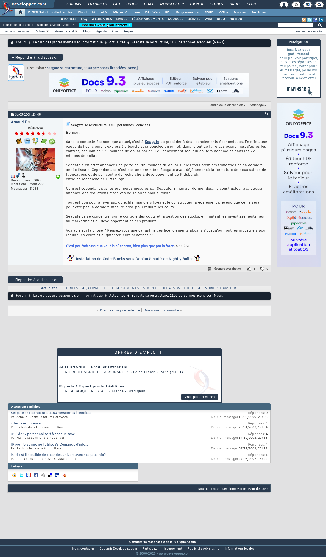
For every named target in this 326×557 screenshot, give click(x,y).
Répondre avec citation (225, 269)
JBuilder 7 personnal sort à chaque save (43, 434)
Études (216, 4)
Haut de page (258, 488)
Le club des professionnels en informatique (68, 42)
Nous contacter (209, 488)
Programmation (187, 13)
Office (223, 13)
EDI (168, 13)
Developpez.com (234, 488)
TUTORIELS (67, 19)
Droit (234, 4)
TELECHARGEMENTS (121, 288)
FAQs (84, 288)
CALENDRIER (207, 288)
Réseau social (64, 31)
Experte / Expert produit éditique (92, 386)
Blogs (132, 4)
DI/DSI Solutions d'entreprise (50, 13)
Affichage (257, 105)
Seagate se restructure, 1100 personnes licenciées (51, 413)
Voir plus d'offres (200, 397)
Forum (21, 42)
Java (136, 13)
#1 (266, 114)
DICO (221, 19)
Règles (128, 31)
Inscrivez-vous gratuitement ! (106, 25)
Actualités (117, 42)
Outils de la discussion (226, 105)
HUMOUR (236, 19)
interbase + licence (26, 423)
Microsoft (120, 13)
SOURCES (175, 19)
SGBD (209, 13)
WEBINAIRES (101, 19)
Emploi (196, 4)
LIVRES (121, 19)
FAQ (116, 4)
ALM (104, 13)
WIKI (208, 19)
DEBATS (168, 288)
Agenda (101, 31)
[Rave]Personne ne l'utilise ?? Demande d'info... (49, 445)
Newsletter (171, 4)
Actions (40, 31)
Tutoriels (97, 4)
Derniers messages (17, 31)
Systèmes (258, 13)
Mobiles (240, 13)
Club (251, 4)
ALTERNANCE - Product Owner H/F (94, 367)
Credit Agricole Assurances (99, 372)
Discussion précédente (120, 310)
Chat (148, 4)
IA (93, 13)
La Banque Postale (88, 391)
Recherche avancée (308, 31)
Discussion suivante (161, 310)
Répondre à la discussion (35, 57)
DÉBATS (194, 19)
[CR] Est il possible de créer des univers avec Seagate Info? (58, 455)
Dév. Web (152, 13)
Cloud (82, 13)
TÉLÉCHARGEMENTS (148, 19)
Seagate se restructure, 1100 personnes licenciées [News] (92, 68)
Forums (73, 4)
